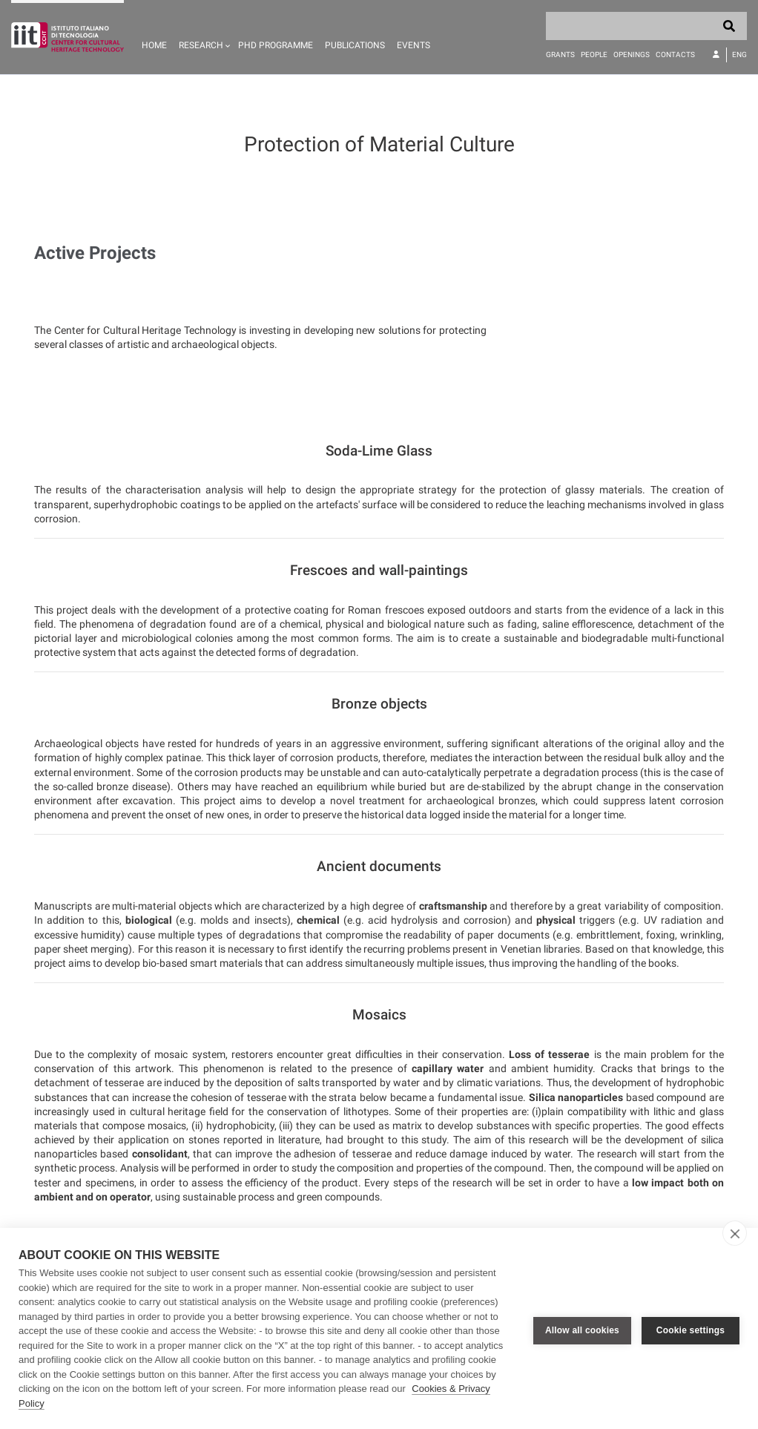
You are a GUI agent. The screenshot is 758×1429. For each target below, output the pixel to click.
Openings (631, 54)
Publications (355, 45)
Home (154, 45)
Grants (560, 54)
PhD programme (275, 45)
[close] (734, 1233)
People (594, 54)
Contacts (675, 54)
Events (413, 45)
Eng (739, 54)
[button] (202, 37)
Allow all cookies (582, 1329)
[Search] (646, 26)
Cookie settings (690, 1329)
